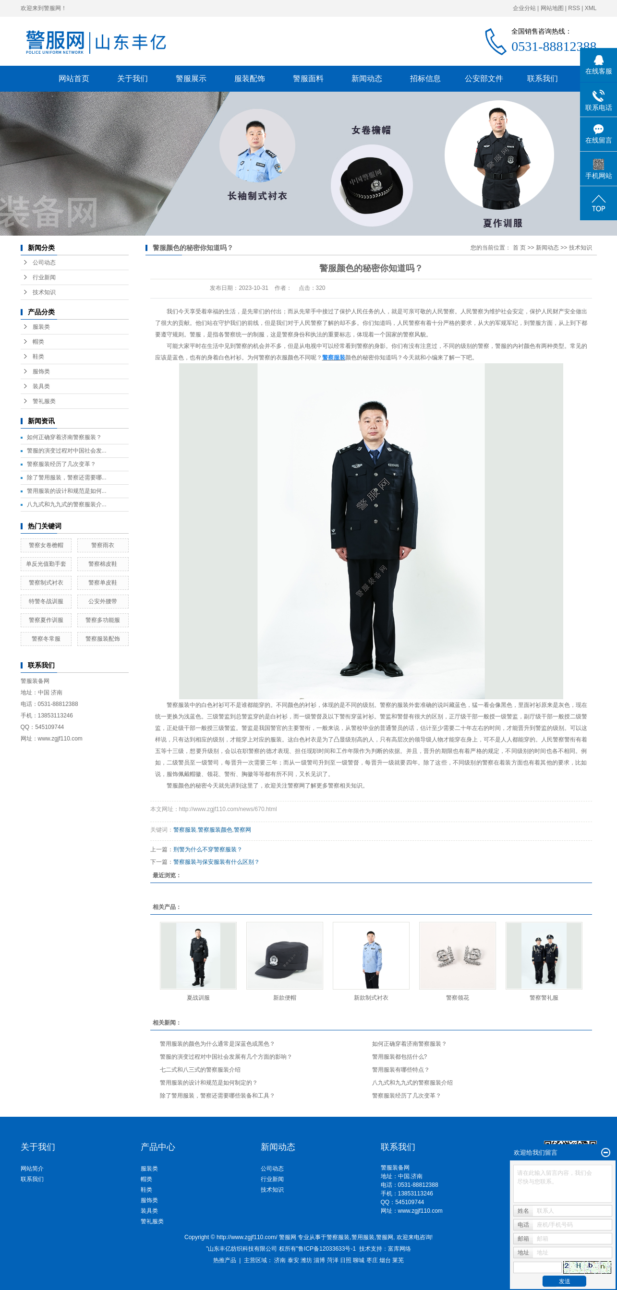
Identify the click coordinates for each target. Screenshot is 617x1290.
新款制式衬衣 (371, 997)
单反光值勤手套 (46, 564)
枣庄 (372, 1260)
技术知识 (44, 292)
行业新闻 (44, 277)
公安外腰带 (102, 601)
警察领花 (457, 997)
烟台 (385, 1260)
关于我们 (132, 78)
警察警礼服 (544, 997)
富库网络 (399, 1248)
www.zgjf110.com (420, 1210)
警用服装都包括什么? (399, 1056)
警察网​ (242, 829)
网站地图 (552, 8)
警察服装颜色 (215, 829)
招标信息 (425, 78)
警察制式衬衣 (46, 582)
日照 (345, 1260)
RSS (574, 8)
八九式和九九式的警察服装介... (67, 504)
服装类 (41, 326)
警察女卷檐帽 (46, 545)
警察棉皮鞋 (102, 564)
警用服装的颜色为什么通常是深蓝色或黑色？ (217, 1043)
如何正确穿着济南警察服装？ (64, 437)
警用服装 (363, 1237)
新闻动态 (366, 78)
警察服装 (178, 705)
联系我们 (542, 78)
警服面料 (308, 78)
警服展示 (191, 78)
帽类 (38, 341)
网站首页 (74, 78)
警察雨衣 (102, 545)
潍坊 (306, 1260)
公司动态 (44, 262)
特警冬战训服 (46, 601)
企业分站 (524, 8)
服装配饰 (249, 78)
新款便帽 (284, 997)
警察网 (296, 785)
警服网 (384, 1237)
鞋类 (38, 356)
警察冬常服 (46, 638)
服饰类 (41, 371)
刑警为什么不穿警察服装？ (207, 849)
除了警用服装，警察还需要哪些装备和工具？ (217, 1095)
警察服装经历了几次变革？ (61, 464)
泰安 (293, 1260)
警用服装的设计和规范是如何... (67, 491)
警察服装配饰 (102, 638)
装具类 (41, 386)
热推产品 (224, 1260)
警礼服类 (44, 401)
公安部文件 (484, 78)
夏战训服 (198, 997)
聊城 (358, 1260)
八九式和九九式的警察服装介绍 (412, 1082)
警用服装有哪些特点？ (401, 1069)
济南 (280, 1260)
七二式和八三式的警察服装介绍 (200, 1069)
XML (591, 8)
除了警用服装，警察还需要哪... (67, 477)
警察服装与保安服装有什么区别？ (216, 862)
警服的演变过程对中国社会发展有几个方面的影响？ (226, 1056)
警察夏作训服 (46, 620)
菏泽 (333, 1260)
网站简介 (32, 1168)
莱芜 (398, 1260)
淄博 (319, 1260)
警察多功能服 (102, 620)
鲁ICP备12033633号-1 (327, 1248)
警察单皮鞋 (102, 582)
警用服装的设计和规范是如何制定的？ (209, 1082)
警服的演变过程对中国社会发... (67, 450)
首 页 (519, 247)
